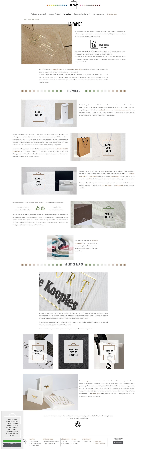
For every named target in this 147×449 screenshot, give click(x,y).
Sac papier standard (36, 443)
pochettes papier (119, 185)
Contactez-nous (112, 14)
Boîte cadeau (66, 443)
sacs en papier (85, 381)
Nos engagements (98, 14)
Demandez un (118, 442)
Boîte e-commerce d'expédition (51, 441)
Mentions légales (98, 441)
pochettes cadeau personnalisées (122, 110)
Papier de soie (87, 441)
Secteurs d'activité (54, 14)
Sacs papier (32, 439)
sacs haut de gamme (104, 110)
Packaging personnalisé (38, 14)
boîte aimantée (93, 176)
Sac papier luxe (34, 441)
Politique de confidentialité (100, 443)
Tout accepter (12, 441)
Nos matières (67, 14)
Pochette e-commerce (49, 443)
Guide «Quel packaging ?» (82, 14)
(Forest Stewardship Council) (99, 51)
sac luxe (89, 179)
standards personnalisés (75, 69)
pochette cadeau (115, 176)
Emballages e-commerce (48, 439)
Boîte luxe (65, 441)
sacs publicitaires (106, 185)
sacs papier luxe (57, 69)
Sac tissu (75, 443)
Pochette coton (76, 441)
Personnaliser (12, 443)
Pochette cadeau (35, 445)
